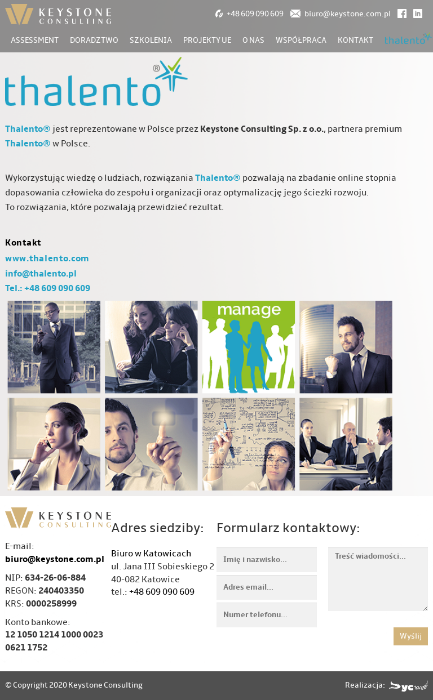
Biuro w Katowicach (151, 553)
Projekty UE (207, 40)
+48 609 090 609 (162, 592)
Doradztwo (94, 40)
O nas (253, 40)
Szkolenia (151, 40)
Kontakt (355, 40)
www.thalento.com (47, 258)
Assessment (35, 40)
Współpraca (301, 40)
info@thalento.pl (41, 273)
